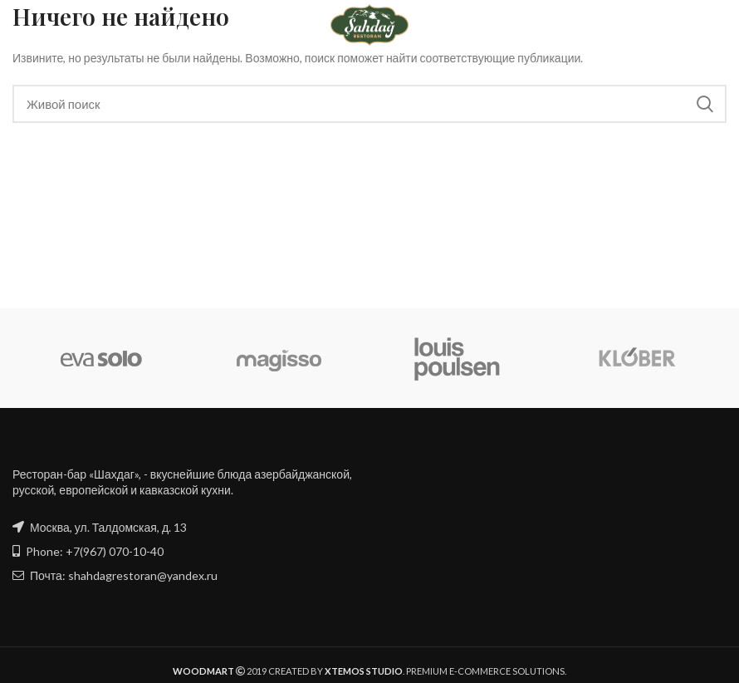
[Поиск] (369, 104)
